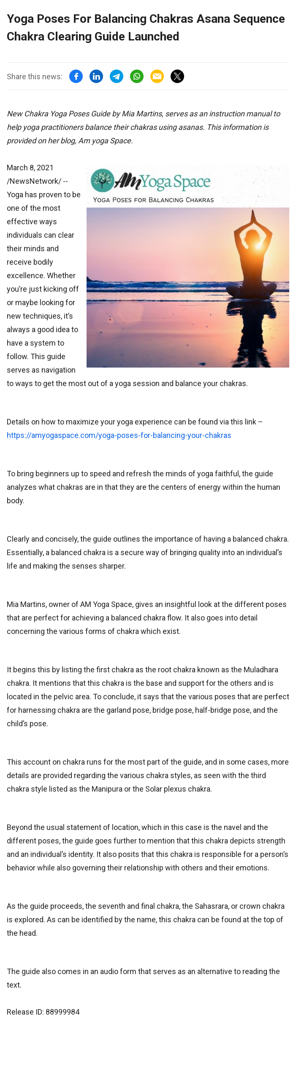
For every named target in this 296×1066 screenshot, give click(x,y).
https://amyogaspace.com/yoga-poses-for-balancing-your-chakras (119, 435)
